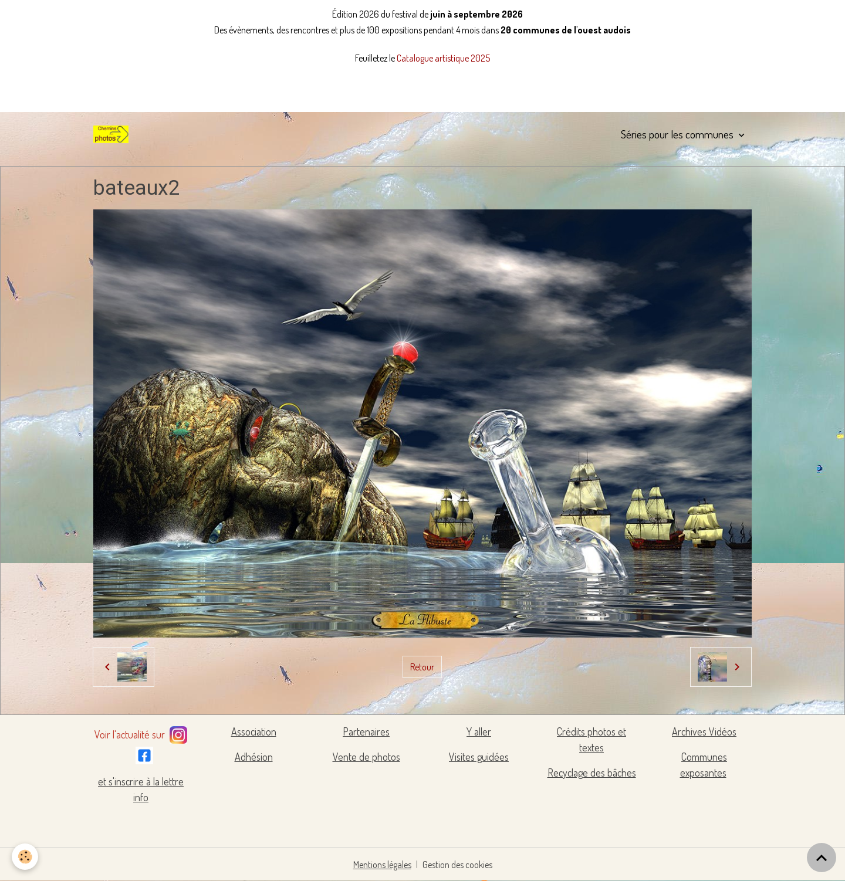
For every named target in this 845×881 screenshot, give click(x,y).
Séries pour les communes (678, 134)
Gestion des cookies (457, 864)
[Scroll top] (821, 857)
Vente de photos (366, 756)
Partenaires (366, 731)
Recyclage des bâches (591, 772)
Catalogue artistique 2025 (443, 58)
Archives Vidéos (704, 731)
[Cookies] (25, 856)
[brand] (113, 134)
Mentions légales (382, 864)
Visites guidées (479, 756)
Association (253, 731)
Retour (422, 667)
